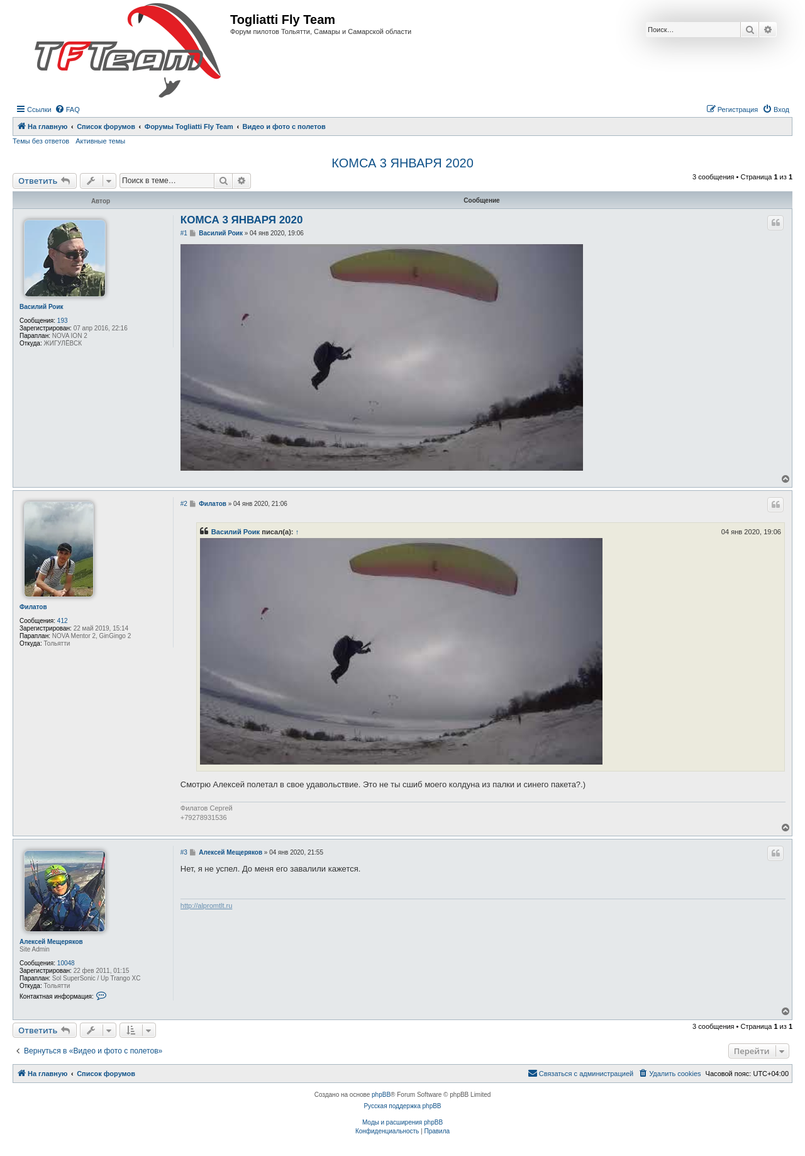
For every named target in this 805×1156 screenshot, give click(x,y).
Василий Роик (41, 306)
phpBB (381, 1094)
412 (62, 620)
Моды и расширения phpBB (402, 1122)
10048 (66, 963)
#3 (183, 852)
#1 (183, 233)
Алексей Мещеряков (51, 941)
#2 (183, 503)
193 (62, 320)
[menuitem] (67, 109)
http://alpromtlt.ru (206, 905)
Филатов (33, 606)
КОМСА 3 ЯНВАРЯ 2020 (402, 163)
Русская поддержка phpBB (402, 1106)
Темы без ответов (41, 141)
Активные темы (100, 141)
